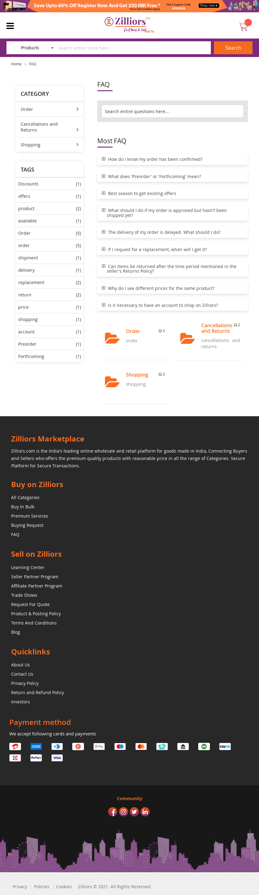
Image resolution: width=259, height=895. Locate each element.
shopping (49, 319)
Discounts (49, 184)
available (49, 221)
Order (27, 109)
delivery (49, 270)
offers (49, 196)
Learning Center (27, 567)
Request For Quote (30, 604)
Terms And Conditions (34, 623)
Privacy (20, 886)
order (49, 245)
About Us (20, 665)
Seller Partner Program (34, 577)
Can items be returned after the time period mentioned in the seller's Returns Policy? (169, 269)
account (49, 332)
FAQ (32, 63)
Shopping (30, 145)
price (49, 307)
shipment (49, 258)
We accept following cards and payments (52, 733)
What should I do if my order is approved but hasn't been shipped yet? (164, 213)
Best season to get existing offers (139, 193)
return (49, 295)
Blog (15, 632)
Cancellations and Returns (39, 127)
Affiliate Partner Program (36, 586)
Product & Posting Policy (36, 613)
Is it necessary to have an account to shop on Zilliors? (160, 305)
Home (16, 63)
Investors (20, 702)
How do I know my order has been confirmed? (152, 159)
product (49, 208)
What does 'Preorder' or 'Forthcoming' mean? (151, 176)
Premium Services (29, 516)
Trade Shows (24, 595)
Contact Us (22, 674)
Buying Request (27, 525)
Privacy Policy (25, 683)
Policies (41, 886)
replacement (49, 282)
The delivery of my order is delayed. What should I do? (161, 232)
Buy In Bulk (22, 507)
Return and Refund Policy (37, 692)
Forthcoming (49, 356)
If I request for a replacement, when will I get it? (154, 249)
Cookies (64, 886)
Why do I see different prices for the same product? (158, 288)
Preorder (49, 344)
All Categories (25, 497)
